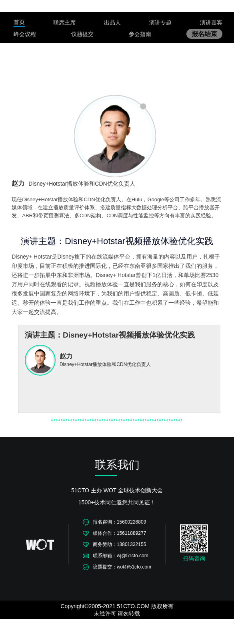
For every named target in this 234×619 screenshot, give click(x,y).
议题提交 (82, 34)
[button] (52, 420)
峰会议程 (25, 34)
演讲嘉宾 (211, 22)
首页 (19, 22)
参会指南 (140, 34)
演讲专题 (160, 22)
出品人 (112, 22)
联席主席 (64, 22)
